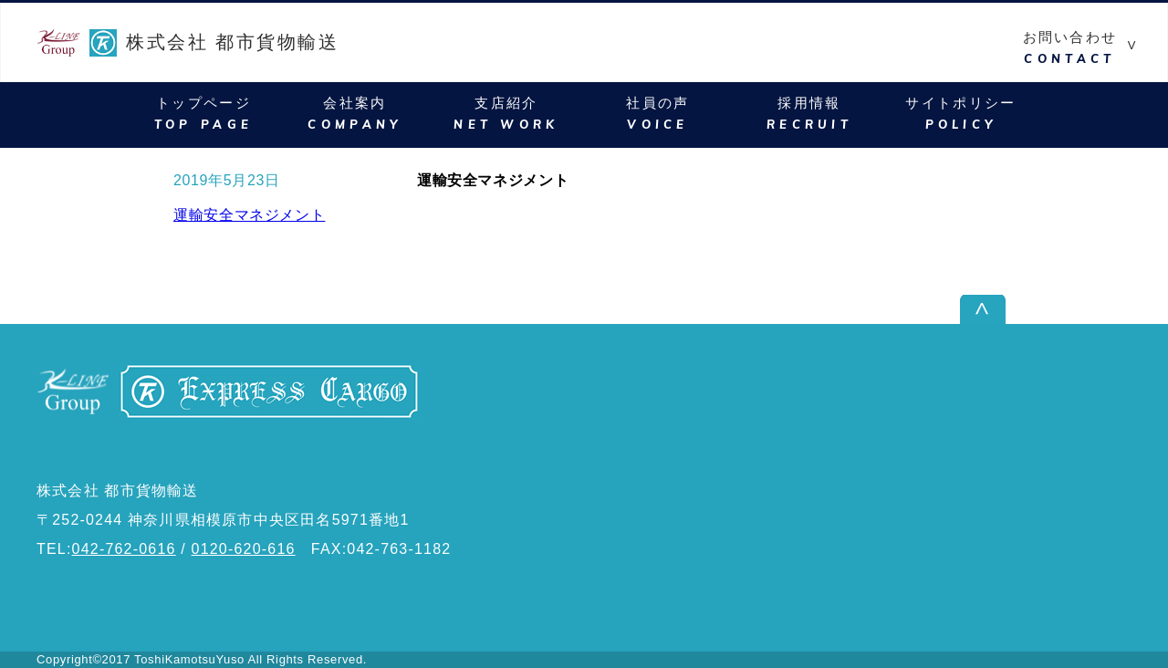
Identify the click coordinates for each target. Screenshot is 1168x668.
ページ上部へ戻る (1071, 309)
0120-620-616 (244, 549)
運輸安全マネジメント (249, 215)
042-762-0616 (124, 549)
